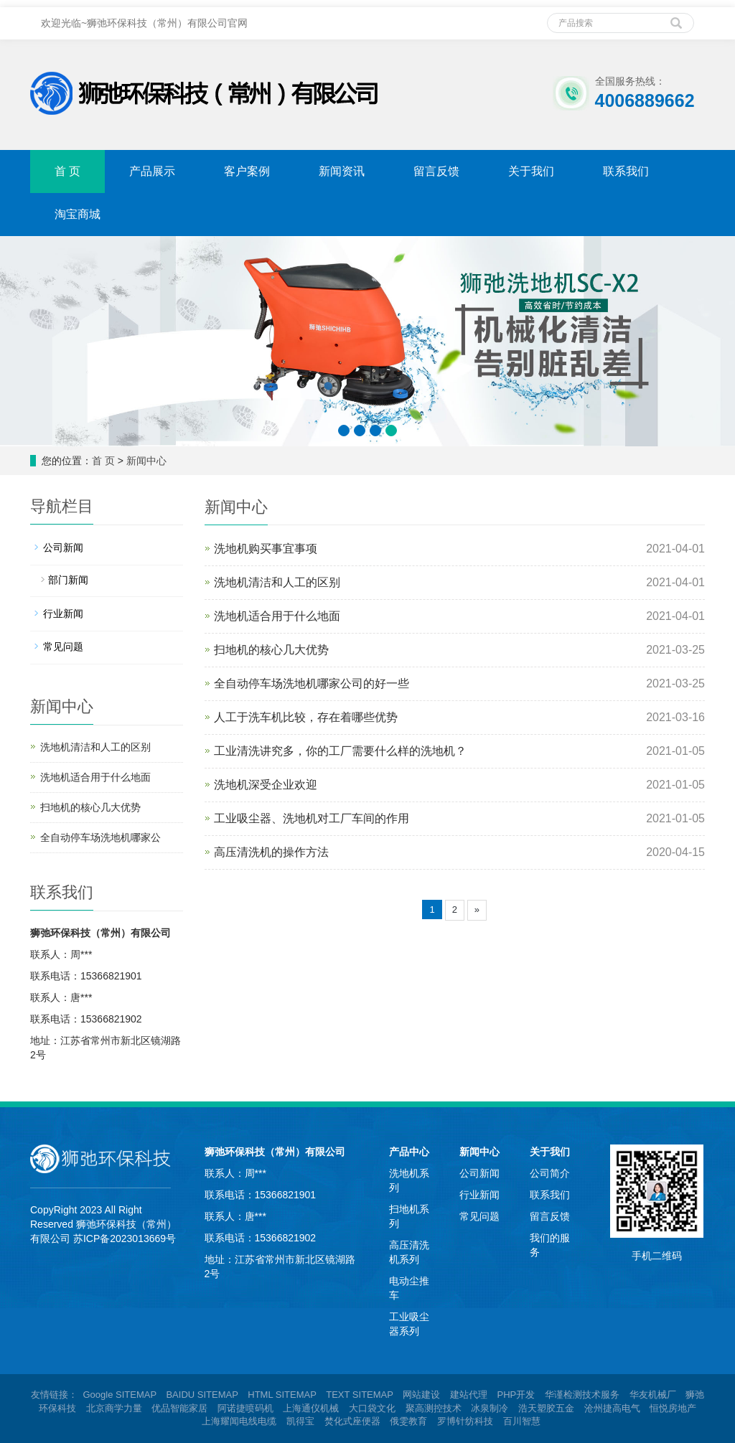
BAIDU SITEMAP (202, 1394)
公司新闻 (63, 547)
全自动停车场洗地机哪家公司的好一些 (311, 683)
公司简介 (550, 1173)
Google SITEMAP (119, 1394)
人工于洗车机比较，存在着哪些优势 (306, 717)
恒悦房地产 (673, 1408)
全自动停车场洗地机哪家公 (100, 837)
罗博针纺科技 (465, 1421)
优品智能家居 (179, 1408)
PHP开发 (516, 1394)
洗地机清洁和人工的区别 (277, 582)
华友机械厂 (652, 1394)
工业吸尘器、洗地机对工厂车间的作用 (311, 818)
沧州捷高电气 (612, 1408)
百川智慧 (521, 1421)
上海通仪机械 (311, 1408)
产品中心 (409, 1151)
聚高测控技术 (434, 1408)
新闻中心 (146, 460)
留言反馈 (436, 171)
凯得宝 (300, 1421)
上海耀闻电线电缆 (239, 1421)
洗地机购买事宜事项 (265, 548)
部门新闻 (68, 580)
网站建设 (421, 1394)
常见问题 (63, 646)
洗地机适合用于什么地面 (277, 616)
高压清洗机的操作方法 (271, 852)
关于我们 (531, 171)
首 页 (67, 171)
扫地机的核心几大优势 (271, 650)
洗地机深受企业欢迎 (265, 785)
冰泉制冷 (489, 1408)
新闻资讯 (342, 171)
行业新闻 (63, 613)
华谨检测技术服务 (582, 1394)
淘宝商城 (77, 214)
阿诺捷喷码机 (245, 1408)
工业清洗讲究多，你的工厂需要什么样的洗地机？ (340, 751)
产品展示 (152, 171)
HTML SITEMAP (282, 1394)
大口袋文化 (372, 1408)
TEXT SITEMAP (359, 1394)
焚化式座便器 (352, 1421)
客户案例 (247, 171)
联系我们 (626, 171)
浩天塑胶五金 (546, 1408)
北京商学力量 (114, 1408)
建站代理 (468, 1394)
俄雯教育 (408, 1421)
